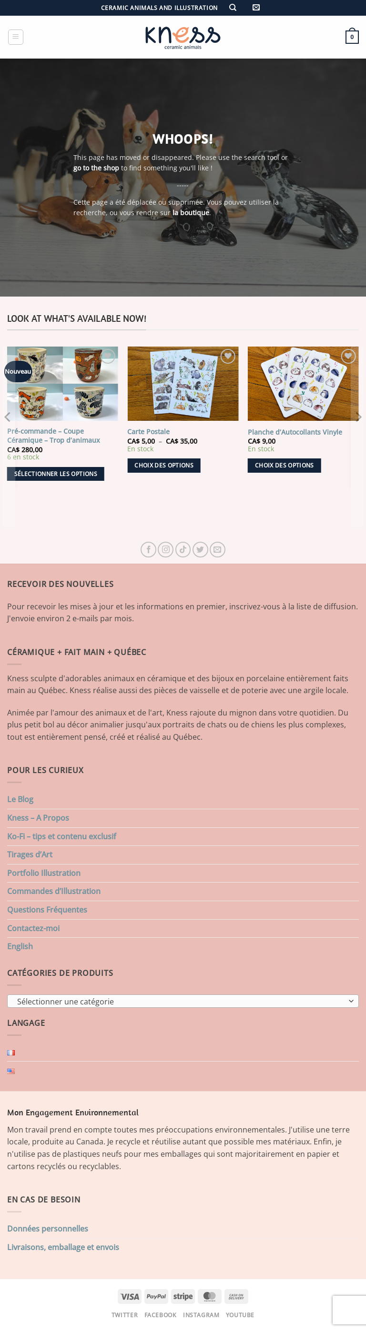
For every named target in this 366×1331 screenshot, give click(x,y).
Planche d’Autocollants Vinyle (295, 432)
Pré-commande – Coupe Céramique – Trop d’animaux (53, 436)
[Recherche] (232, 8)
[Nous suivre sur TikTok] (183, 549)
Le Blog (20, 799)
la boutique (191, 212)
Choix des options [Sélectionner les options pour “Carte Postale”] (163, 465)
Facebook (160, 1315)
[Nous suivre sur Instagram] (165, 549)
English (20, 946)
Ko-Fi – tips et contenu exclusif (61, 836)
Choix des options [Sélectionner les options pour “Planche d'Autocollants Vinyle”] (284, 465)
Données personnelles (47, 1228)
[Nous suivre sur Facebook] (148, 549)
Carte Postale (148, 431)
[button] (256, 8)
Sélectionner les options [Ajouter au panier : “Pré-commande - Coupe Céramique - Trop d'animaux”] (55, 473)
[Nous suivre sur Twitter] (200, 549)
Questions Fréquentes (47, 909)
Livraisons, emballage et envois (63, 1247)
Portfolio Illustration (44, 873)
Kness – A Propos (38, 818)
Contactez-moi (33, 928)
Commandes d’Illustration (54, 891)
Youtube (240, 1315)
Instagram (201, 1315)
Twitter (125, 1315)
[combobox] (183, 1001)
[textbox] (180, 1001)
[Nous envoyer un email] (217, 549)
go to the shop (96, 167)
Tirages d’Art (29, 854)
